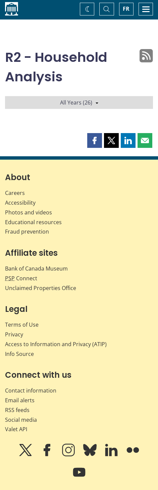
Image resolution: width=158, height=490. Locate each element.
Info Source (19, 354)
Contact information (30, 390)
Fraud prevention (27, 231)
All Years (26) (79, 102)
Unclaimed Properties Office (40, 288)
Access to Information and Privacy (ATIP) (56, 344)
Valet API (16, 429)
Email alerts (20, 400)
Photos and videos (28, 212)
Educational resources (33, 222)
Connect (21, 278)
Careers (15, 193)
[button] (94, 140)
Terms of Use (22, 324)
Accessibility (20, 202)
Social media (21, 419)
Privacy (14, 334)
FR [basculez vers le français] (126, 8)
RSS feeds (17, 410)
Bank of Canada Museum (36, 268)
